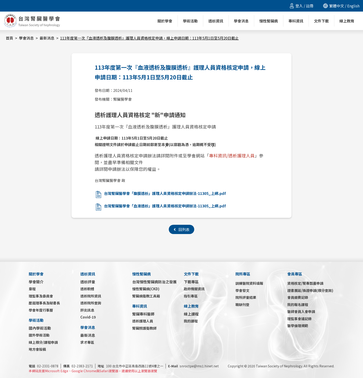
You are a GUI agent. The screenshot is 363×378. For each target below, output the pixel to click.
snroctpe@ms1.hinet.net (193, 366)
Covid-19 (88, 317)
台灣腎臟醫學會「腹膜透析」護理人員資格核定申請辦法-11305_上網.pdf (165, 193)
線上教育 (191, 306)
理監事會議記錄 (299, 318)
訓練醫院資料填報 (249, 283)
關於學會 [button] (164, 21)
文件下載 (191, 274)
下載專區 (191, 281)
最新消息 (47, 38)
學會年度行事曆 (41, 310)
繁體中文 (336, 6)
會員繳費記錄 (297, 297)
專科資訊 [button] (295, 21)
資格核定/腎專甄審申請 (305, 283)
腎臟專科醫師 (143, 314)
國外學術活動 (39, 335)
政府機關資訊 (194, 288)
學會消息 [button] (241, 21)
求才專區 (87, 342)
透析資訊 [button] (215, 21)
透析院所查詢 (90, 302)
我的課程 (191, 321)
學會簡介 (36, 281)
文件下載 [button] (321, 21)
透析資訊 (87, 274)
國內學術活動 (40, 328)
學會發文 (242, 290)
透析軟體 (87, 288)
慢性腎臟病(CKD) (146, 288)
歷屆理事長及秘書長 (44, 302)
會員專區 (294, 274)
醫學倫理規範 (297, 325)
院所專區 (242, 274)
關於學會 (36, 274)
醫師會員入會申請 (301, 311)
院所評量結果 (245, 297)
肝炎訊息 (87, 310)
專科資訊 (139, 306)
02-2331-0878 (43, 366)
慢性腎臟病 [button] (268, 21)
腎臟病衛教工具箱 (146, 296)
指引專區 (191, 296)
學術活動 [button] (190, 21)
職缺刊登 (242, 304)
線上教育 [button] (346, 21)
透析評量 (87, 281)
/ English (352, 6)
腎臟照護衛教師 (144, 328)
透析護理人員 (142, 321)
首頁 (9, 38)
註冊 (309, 6)
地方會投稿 (37, 349)
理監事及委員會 (41, 296)
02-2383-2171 (78, 366)
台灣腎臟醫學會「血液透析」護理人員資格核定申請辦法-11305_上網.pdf (165, 206)
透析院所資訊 (90, 296)
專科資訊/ (218, 155)
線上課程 (191, 314)
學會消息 (26, 38)
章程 (32, 288)
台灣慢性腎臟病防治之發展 (154, 281)
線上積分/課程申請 (43, 342)
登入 (299, 6)
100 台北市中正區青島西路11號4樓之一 (130, 366)
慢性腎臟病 (141, 274)
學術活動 (36, 320)
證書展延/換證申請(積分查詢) (310, 290)
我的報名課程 (297, 304)
